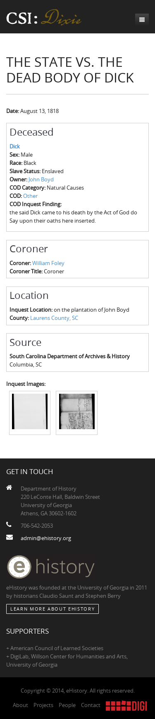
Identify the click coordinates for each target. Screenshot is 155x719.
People (67, 705)
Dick (15, 146)
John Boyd (41, 179)
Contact (90, 705)
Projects (43, 705)
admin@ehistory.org (46, 538)
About (20, 705)
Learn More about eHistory (52, 609)
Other (30, 196)
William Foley (48, 263)
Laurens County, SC (54, 318)
